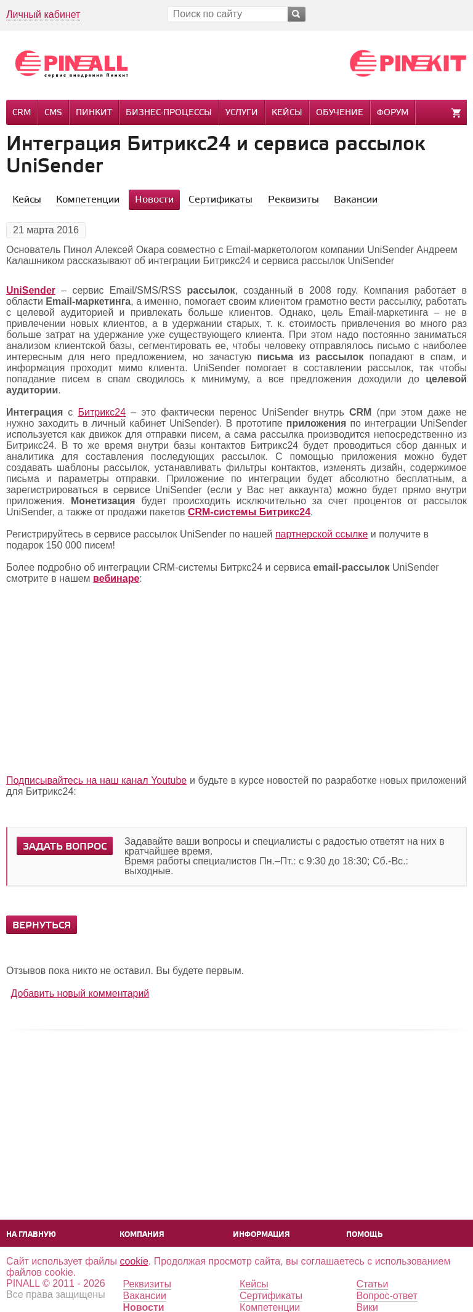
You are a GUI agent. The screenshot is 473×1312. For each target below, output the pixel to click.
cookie (134, 1261)
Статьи (373, 1284)
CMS (53, 113)
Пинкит (94, 113)
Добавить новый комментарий (79, 993)
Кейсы (287, 113)
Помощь (364, 1234)
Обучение (339, 113)
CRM (21, 113)
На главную (31, 1234)
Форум (392, 113)
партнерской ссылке (321, 534)
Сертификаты (271, 1295)
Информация (261, 1234)
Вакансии (145, 1295)
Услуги (241, 113)
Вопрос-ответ (387, 1295)
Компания (141, 1234)
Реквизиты (147, 1284)
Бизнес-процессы (169, 113)
